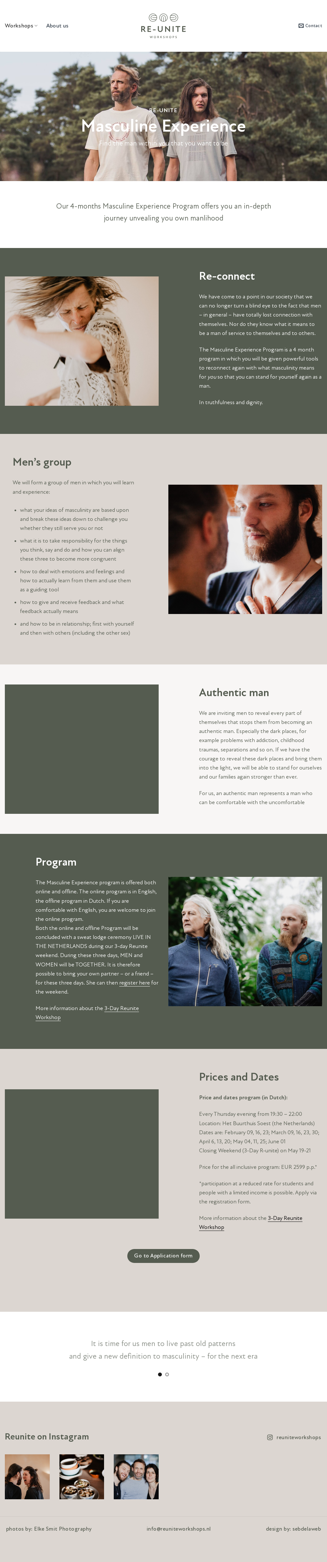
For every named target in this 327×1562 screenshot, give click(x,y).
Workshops (21, 25)
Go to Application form (163, 1255)
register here (134, 982)
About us (57, 25)
